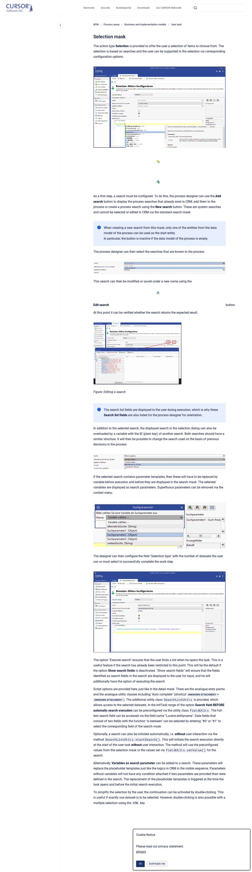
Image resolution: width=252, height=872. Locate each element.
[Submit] (195, 8)
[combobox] (218, 8)
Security (105, 7)
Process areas (112, 24)
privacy (141, 852)
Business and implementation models (145, 24)
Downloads (143, 7)
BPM (96, 24)
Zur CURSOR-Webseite (168, 7)
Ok (140, 863)
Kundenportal (123, 7)
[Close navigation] (60, 25)
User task (176, 24)
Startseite (88, 7)
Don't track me (157, 863)
